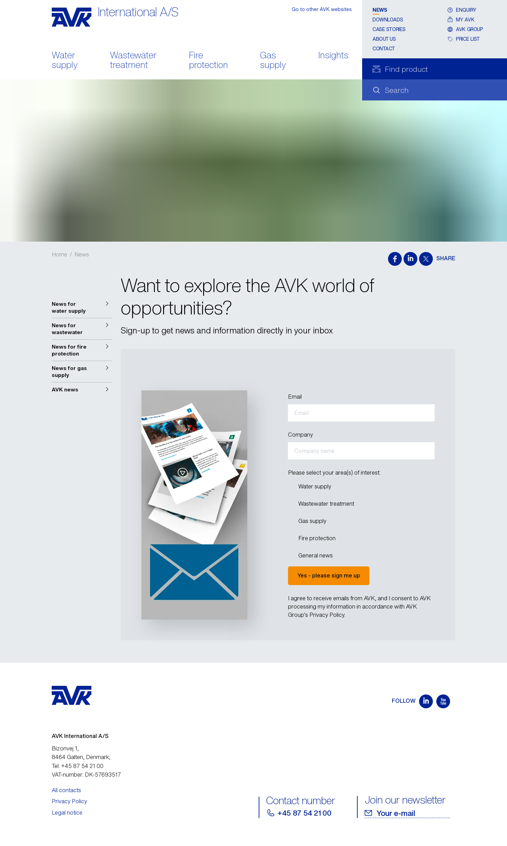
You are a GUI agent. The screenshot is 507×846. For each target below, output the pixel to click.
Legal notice (67, 812)
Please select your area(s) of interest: (334, 472)
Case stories (389, 29)
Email (295, 396)
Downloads (387, 19)
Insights (333, 55)
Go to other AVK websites (322, 9)
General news (315, 555)
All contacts (66, 790)
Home (59, 254)
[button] (82, 307)
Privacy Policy (69, 801)
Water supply (65, 60)
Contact (383, 48)
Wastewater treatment (133, 60)
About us (384, 38)
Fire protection (208, 60)
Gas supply (273, 60)
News (379, 9)
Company (300, 434)
